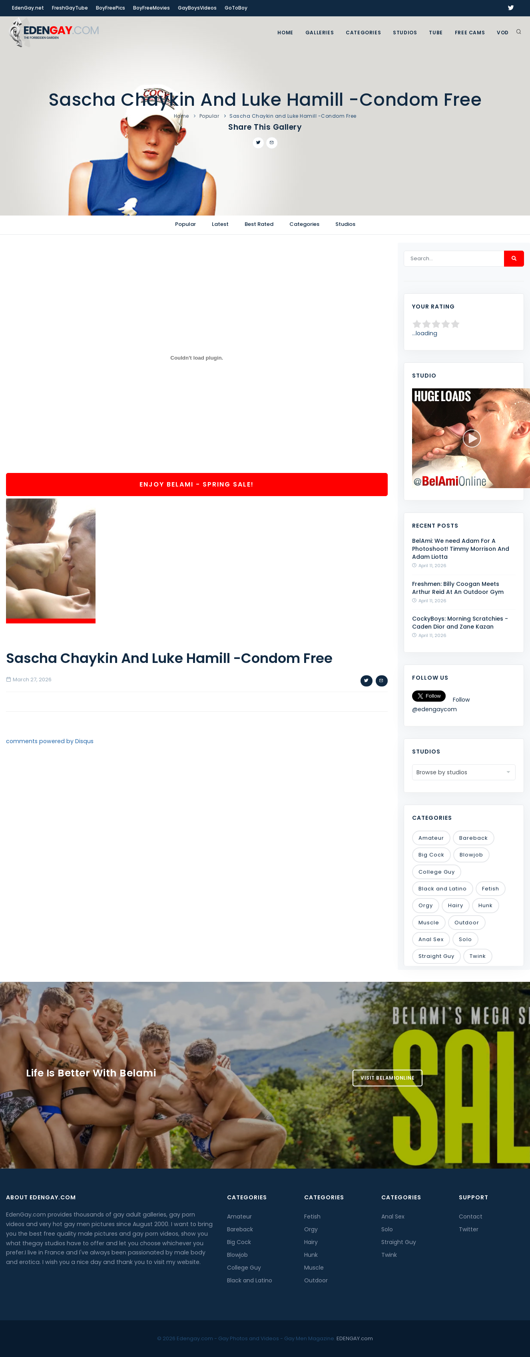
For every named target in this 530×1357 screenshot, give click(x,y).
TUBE (435, 32)
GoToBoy (236, 7)
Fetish (490, 888)
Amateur (431, 838)
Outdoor (466, 922)
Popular (209, 116)
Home (285, 32)
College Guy (436, 872)
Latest (220, 224)
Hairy (455, 905)
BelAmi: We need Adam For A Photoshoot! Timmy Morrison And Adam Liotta (460, 549)
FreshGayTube (70, 7)
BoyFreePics (110, 7)
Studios (405, 32)
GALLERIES (319, 32)
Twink (478, 956)
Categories (363, 32)
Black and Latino (442, 888)
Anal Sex (431, 939)
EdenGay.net (28, 7)
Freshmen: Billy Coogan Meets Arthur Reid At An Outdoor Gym (458, 588)
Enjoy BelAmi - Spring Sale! (196, 484)
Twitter (468, 1229)
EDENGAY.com (355, 1338)
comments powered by (50, 741)
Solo (465, 939)
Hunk (485, 905)
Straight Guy (436, 956)
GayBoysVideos (197, 7)
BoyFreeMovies (151, 7)
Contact (470, 1217)
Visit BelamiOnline (387, 1077)
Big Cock (431, 855)
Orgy (425, 905)
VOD (503, 32)
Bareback (473, 838)
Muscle (428, 922)
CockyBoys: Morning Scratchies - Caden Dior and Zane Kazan (460, 623)
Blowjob (471, 855)
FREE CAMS (470, 32)
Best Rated (259, 224)
